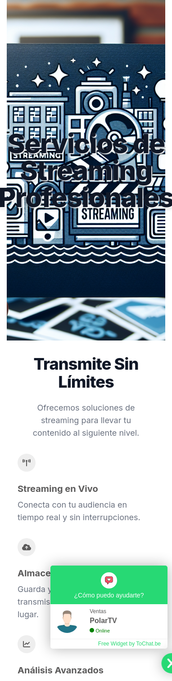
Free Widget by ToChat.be (129, 644)
